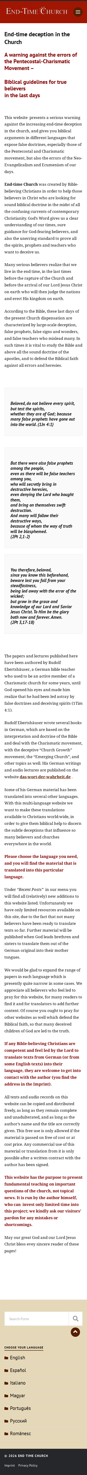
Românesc (20, 1433)
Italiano (18, 1383)
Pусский (18, 1421)
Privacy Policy (28, 1465)
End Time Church (33, 1456)
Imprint (9, 1465)
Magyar (17, 1395)
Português (20, 1408)
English (17, 1357)
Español (18, 1370)
